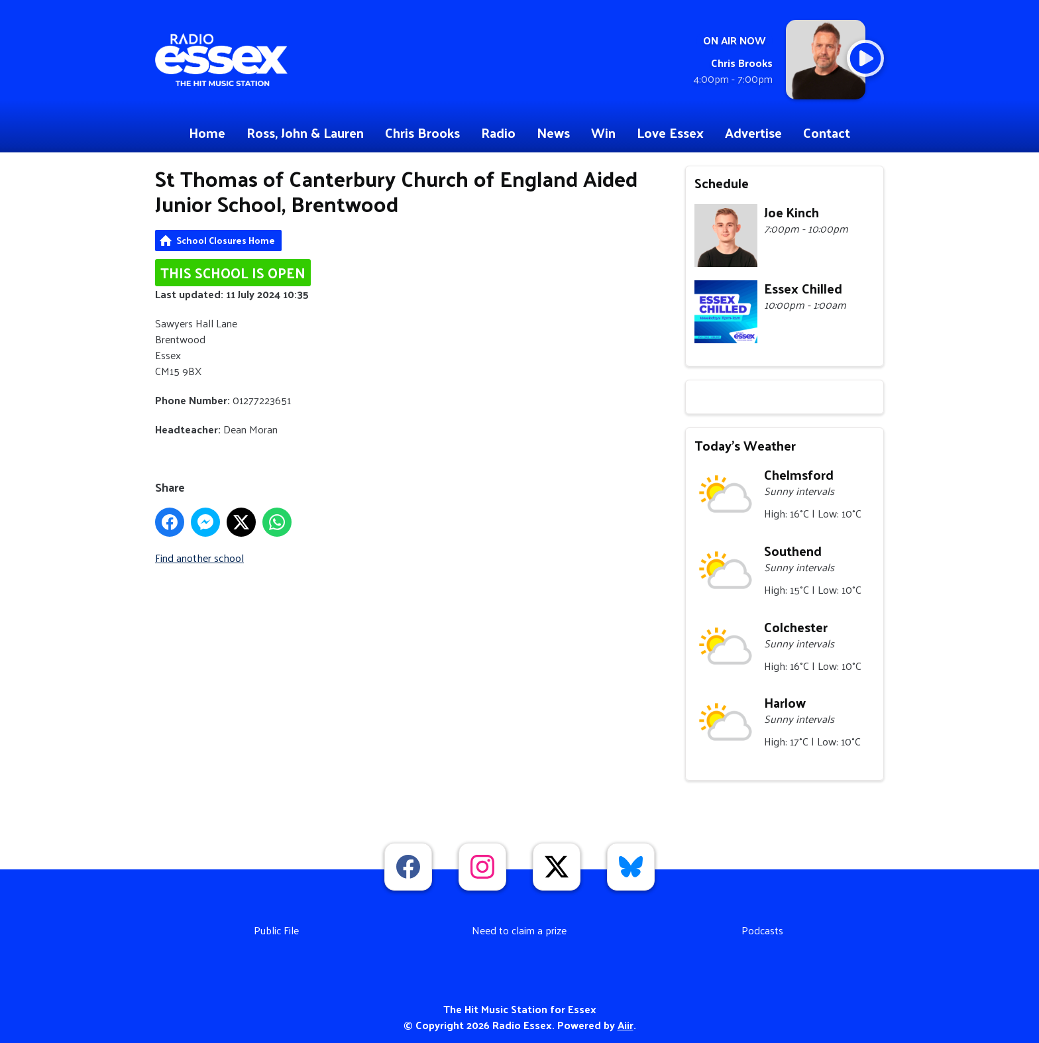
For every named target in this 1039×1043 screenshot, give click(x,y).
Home (207, 132)
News (553, 132)
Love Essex (670, 132)
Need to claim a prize (519, 930)
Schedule (721, 183)
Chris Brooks (422, 132)
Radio (498, 132)
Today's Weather (745, 445)
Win (603, 132)
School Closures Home (225, 240)
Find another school (199, 557)
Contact (826, 132)
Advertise (753, 132)
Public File (276, 930)
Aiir (625, 1024)
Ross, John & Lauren (305, 132)
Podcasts (762, 930)
